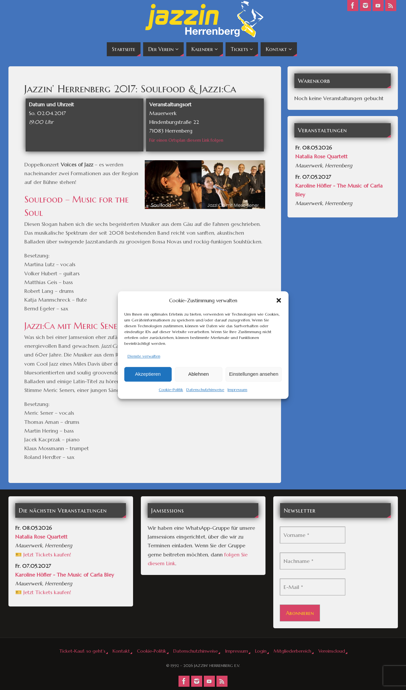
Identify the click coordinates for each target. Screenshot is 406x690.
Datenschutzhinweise (205, 389)
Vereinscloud (331, 651)
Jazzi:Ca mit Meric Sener (73, 326)
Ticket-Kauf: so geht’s (82, 651)
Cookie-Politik (171, 389)
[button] (279, 300)
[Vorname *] (312, 535)
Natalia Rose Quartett (321, 156)
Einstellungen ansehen (253, 374)
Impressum (237, 389)
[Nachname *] (312, 561)
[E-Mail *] (312, 587)
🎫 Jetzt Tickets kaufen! (43, 554)
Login (260, 651)
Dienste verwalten (144, 356)
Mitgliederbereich (292, 651)
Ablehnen (198, 374)
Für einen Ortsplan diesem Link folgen (186, 140)
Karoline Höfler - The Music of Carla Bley (64, 574)
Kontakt (121, 651)
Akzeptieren (148, 374)
